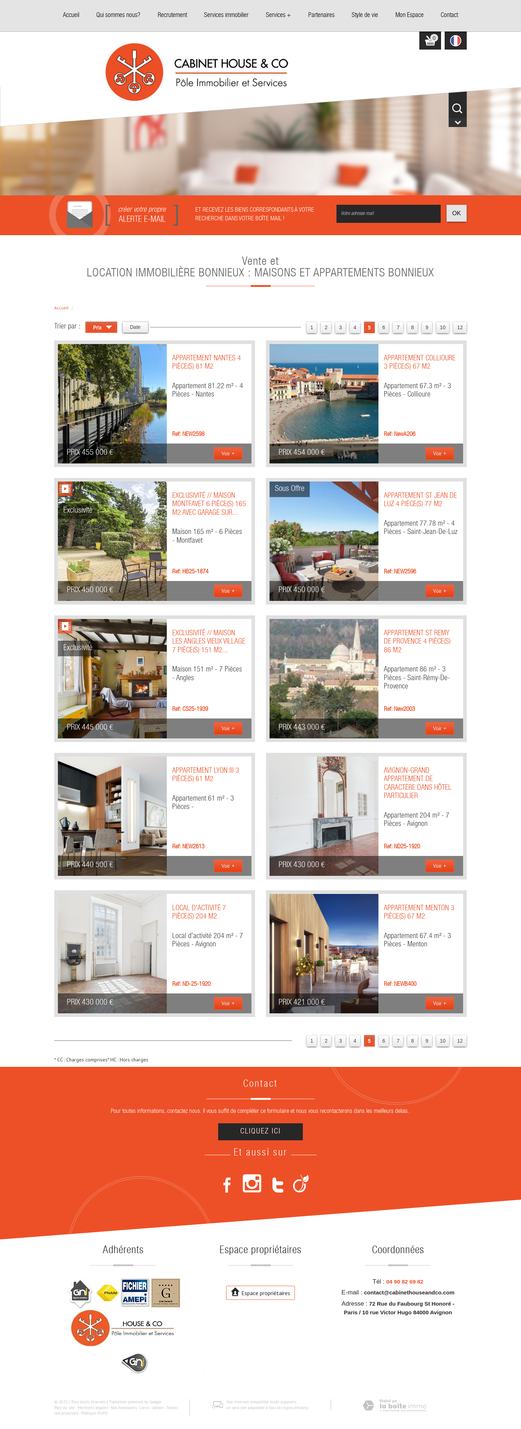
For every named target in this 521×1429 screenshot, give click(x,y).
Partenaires (321, 15)
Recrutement (172, 15)
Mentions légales (93, 1407)
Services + (278, 15)
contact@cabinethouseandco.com (409, 1292)
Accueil (71, 15)
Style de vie (365, 15)
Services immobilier (226, 15)
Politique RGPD (94, 1413)
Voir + (228, 453)
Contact (449, 15)
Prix (102, 328)
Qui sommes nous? (118, 15)
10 (443, 327)
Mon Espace (409, 15)
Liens (144, 1407)
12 (460, 327)
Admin (158, 1407)
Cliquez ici (260, 1132)
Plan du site (64, 1407)
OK (456, 213)
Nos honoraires (124, 1407)
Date (135, 327)
